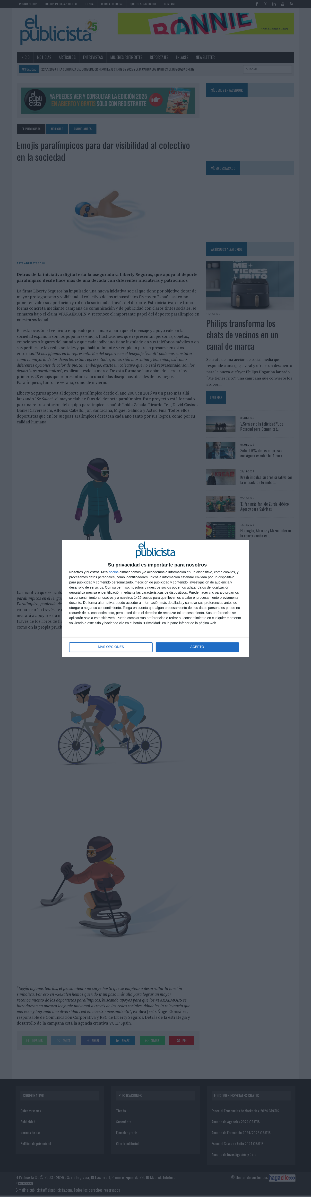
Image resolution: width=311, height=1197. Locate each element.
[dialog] (155, 598)
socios (114, 572)
